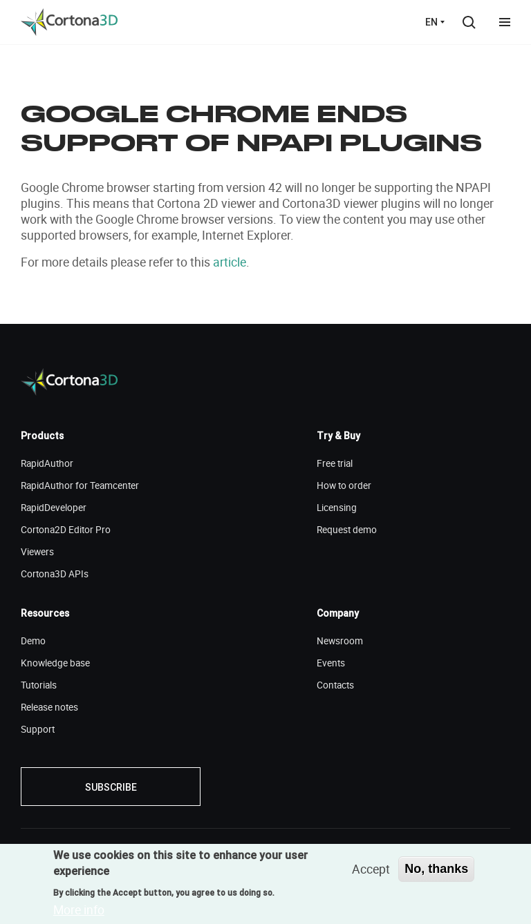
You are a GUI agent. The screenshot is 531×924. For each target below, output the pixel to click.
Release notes (49, 707)
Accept (371, 868)
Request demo (347, 529)
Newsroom (340, 641)
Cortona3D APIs (54, 574)
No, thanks (436, 869)
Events (331, 663)
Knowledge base (55, 663)
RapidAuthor (47, 463)
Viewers (37, 552)
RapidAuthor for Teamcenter (80, 485)
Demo (33, 641)
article (229, 261)
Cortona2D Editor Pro (66, 529)
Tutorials (39, 685)
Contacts (335, 685)
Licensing (337, 507)
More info (78, 909)
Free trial (335, 463)
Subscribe (111, 787)
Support (38, 729)
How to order (344, 485)
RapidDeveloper (53, 507)
